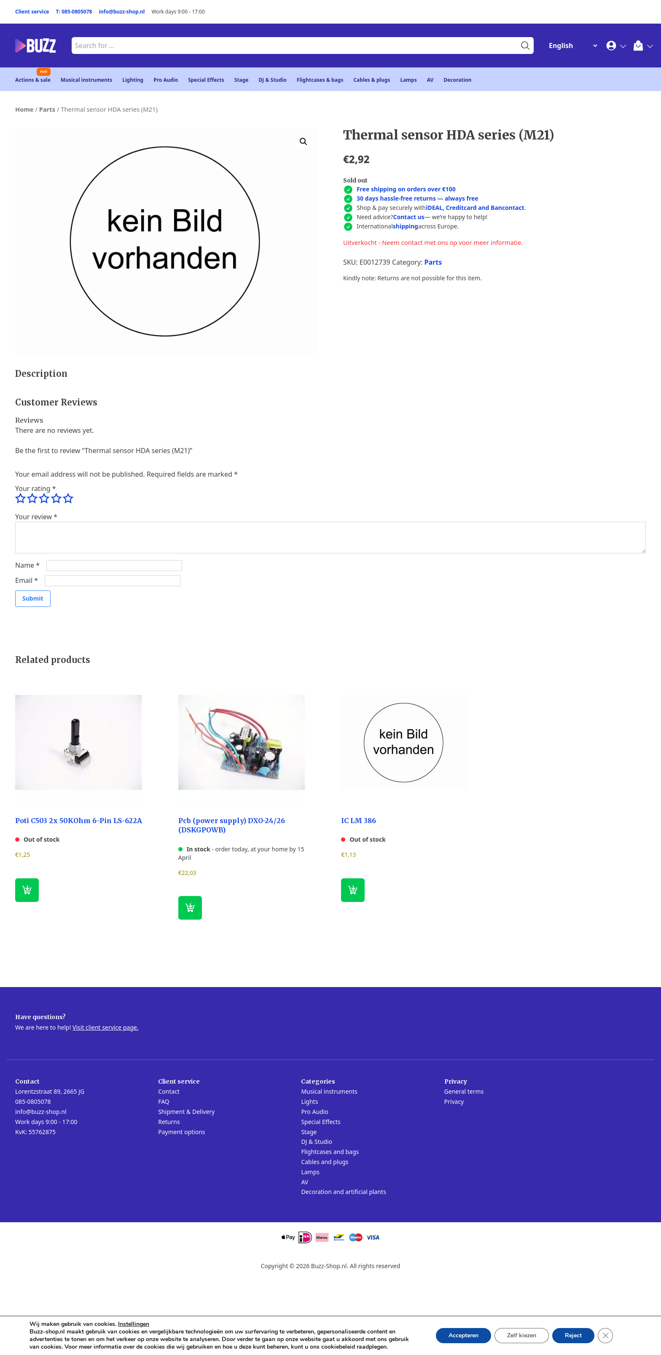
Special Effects (206, 79)
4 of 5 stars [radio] (56, 499)
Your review (36, 516)
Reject (573, 1335)
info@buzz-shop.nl (122, 11)
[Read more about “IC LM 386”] (353, 890)
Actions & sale (33, 79)
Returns (169, 1122)
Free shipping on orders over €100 (406, 189)
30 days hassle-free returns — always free (417, 198)
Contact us (408, 217)
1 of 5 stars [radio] (20, 499)
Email (26, 580)
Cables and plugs (324, 1162)
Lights (309, 1101)
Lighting (132, 79)
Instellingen (133, 1324)
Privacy (454, 1101)
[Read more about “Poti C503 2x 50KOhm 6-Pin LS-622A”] (27, 890)
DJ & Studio (273, 79)
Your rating (35, 488)
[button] (303, 141)
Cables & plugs (371, 79)
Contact (169, 1091)
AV (430, 79)
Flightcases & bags (320, 79)
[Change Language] (571, 45)
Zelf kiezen (521, 1335)
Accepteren (463, 1335)
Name (27, 565)
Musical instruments (87, 79)
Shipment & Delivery (186, 1112)
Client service (32, 11)
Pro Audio (165, 79)
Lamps (408, 79)
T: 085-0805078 (74, 11)
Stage (241, 79)
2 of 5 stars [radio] (32, 499)
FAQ (163, 1101)
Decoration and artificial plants (343, 1192)
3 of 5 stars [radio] (44, 499)
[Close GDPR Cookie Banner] (605, 1335)
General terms (464, 1091)
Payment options (181, 1132)
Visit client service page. (105, 1027)
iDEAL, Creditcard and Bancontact (475, 208)
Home (24, 109)
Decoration (457, 79)
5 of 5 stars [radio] (68, 499)
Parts (47, 109)
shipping (405, 226)
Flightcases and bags (330, 1152)
